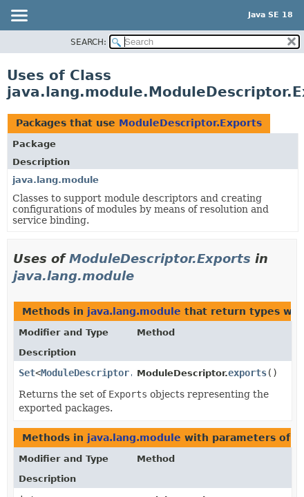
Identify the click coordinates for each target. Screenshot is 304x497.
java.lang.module (55, 180)
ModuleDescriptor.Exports (190, 122)
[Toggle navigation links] (18, 16)
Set (27, 372)
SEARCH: (88, 42)
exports (247, 372)
